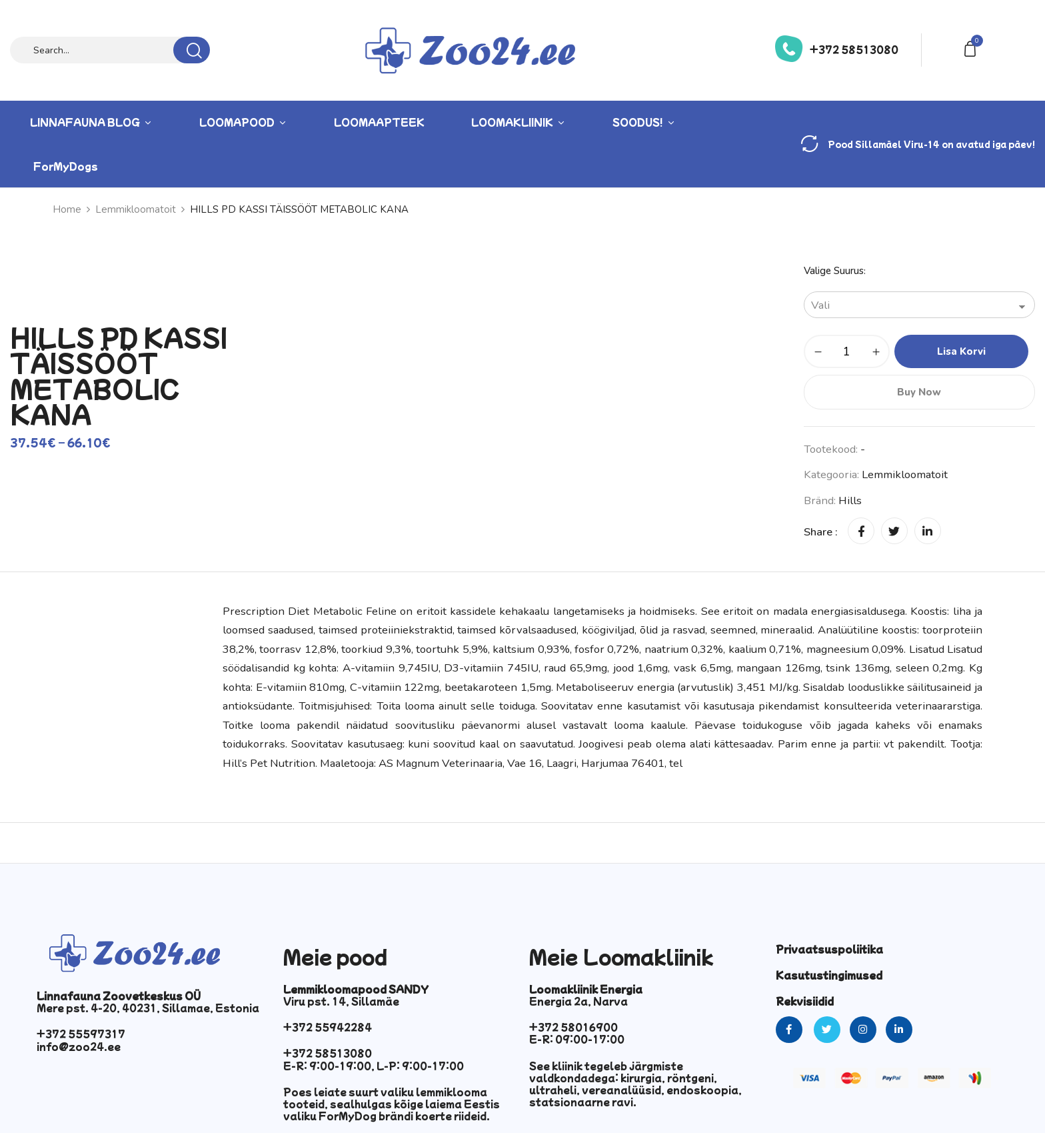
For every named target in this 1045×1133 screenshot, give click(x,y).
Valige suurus (834, 270)
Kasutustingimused (829, 975)
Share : (821, 531)
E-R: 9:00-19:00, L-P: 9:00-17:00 (373, 1065)
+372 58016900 (573, 1027)
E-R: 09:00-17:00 (576, 1039)
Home (67, 209)
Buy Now (919, 392)
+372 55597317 (81, 1033)
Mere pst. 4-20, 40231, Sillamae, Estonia (148, 1007)
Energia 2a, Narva (578, 1001)
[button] (972, 47)
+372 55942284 (327, 1027)
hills (850, 500)
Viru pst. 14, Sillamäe (341, 1001)
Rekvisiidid (805, 1001)
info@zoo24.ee (79, 1046)
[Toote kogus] (846, 351)
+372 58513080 (854, 49)
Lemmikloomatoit (135, 209)
